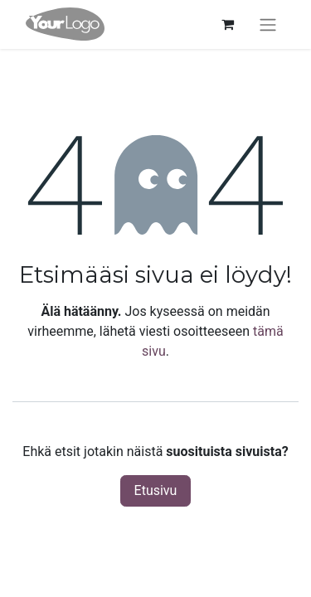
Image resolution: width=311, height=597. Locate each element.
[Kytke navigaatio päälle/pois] (267, 24)
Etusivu (155, 490)
